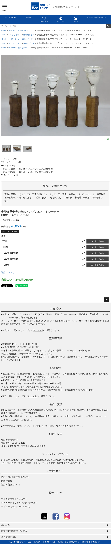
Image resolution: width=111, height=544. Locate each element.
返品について (7, 272)
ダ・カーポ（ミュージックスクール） (19, 502)
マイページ (61, 19)
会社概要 (5, 525)
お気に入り (44, 19)
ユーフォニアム (14, 43)
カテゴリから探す (10, 17)
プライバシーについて (55, 454)
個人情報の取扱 (8, 537)
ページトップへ (106, 299)
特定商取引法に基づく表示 (14, 531)
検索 (108, 26)
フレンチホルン (14, 35)
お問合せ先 (55, 434)
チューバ (12, 48)
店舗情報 (28, 17)
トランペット (13, 30)
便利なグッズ (27, 30)
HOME (3, 30)
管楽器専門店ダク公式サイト (97, 17)
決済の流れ (6, 480)
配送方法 (55, 368)
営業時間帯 (55, 338)
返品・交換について (11, 484)
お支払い (55, 308)
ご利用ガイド (55, 470)
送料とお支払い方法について (15, 477)
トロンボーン (13, 39)
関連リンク (55, 492)
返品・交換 (55, 404)
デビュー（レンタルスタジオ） (16, 506)
